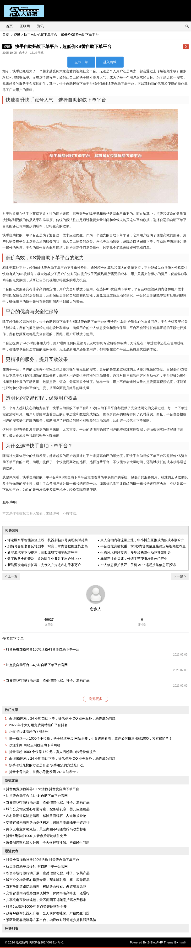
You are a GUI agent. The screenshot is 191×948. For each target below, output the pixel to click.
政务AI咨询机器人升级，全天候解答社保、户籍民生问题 (47, 842)
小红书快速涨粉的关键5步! (29, 732)
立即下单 (81, 62)
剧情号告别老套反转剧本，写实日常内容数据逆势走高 (47, 546)
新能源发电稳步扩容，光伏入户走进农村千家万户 (44, 565)
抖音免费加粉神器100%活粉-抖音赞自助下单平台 (42, 649)
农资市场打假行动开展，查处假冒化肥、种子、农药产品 (48, 680)
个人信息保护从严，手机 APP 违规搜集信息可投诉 (138, 565)
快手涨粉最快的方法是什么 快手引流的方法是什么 (46, 765)
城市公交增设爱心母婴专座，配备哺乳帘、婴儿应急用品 (48, 809)
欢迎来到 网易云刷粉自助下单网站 (34, 745)
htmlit (182, 942)
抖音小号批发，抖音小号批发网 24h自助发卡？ (44, 772)
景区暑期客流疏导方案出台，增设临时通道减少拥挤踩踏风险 (51, 920)
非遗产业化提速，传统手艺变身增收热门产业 (133, 559)
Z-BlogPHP (155, 942)
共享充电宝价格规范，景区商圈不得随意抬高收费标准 (46, 829)
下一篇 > (179, 576)
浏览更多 (95, 699)
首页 (9, 26)
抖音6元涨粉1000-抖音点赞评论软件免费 (36, 836)
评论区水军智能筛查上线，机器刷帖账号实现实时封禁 (47, 540)
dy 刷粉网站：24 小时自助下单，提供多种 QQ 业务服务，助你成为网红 (62, 718)
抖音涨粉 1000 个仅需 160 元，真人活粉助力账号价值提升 (52, 752)
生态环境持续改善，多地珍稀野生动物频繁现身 (135, 552)
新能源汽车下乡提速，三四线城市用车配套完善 (42, 552)
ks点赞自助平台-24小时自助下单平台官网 (37, 665)
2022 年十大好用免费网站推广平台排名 (38, 725)
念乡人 (23, 52)
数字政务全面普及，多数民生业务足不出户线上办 (44, 559)
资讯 (40, 26)
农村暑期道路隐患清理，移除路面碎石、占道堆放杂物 (46, 816)
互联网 (25, 26)
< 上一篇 (11, 576)
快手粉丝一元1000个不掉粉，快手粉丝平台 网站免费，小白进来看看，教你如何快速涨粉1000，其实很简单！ (90, 738)
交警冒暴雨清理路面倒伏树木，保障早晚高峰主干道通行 (48, 822)
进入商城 (109, 62)
